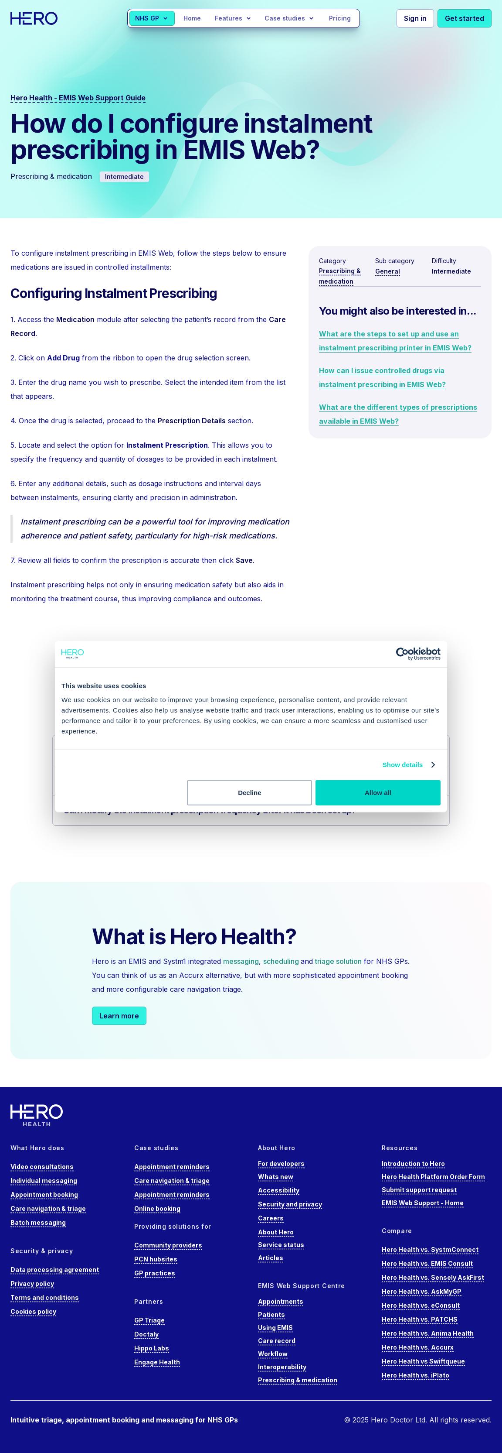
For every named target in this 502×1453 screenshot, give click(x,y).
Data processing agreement (54, 1269)
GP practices (154, 1273)
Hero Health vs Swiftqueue (423, 1361)
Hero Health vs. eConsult (421, 1305)
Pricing (340, 18)
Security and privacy (290, 1204)
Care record (276, 1340)
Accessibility (278, 1190)
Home (192, 18)
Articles (270, 1257)
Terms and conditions (44, 1297)
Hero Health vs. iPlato (415, 1375)
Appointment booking (44, 1194)
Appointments (280, 1301)
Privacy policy (32, 1283)
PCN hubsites (155, 1259)
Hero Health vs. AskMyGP (421, 1291)
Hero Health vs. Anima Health (428, 1333)
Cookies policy (33, 1311)
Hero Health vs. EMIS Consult (427, 1263)
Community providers (168, 1245)
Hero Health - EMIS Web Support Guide (78, 97)
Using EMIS (275, 1327)
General (387, 271)
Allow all (378, 792)
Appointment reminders (172, 1166)
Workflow (273, 1353)
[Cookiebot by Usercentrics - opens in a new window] (402, 654)
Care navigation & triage (48, 1208)
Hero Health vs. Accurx (418, 1347)
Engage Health (157, 1362)
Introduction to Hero (413, 1163)
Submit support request (419, 1189)
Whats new (275, 1176)
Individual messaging (43, 1180)
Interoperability (282, 1367)
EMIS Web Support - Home (423, 1202)
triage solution (338, 961)
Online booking (157, 1208)
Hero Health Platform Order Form (433, 1176)
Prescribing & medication (297, 1380)
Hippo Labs (151, 1348)
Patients (271, 1314)
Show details (403, 764)
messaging (241, 961)
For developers (281, 1163)
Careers (271, 1218)
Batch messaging (38, 1222)
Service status (281, 1244)
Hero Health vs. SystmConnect (430, 1249)
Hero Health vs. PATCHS (420, 1319)
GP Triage (149, 1320)
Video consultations (42, 1166)
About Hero (276, 1232)
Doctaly (146, 1334)
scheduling (282, 961)
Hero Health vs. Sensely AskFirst (433, 1277)
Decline (249, 792)
